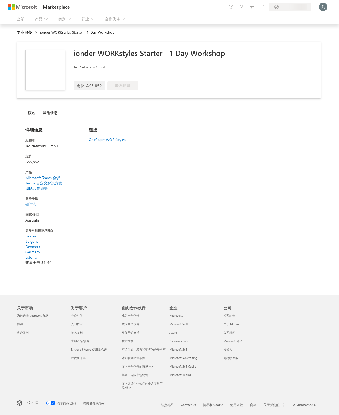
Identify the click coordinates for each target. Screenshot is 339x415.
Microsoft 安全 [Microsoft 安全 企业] (179, 324)
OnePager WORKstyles (107, 139)
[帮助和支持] (241, 7)
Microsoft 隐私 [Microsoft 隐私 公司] (233, 341)
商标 (253, 405)
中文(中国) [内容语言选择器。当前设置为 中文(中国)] (32, 402)
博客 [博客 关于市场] (20, 324)
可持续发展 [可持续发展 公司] (231, 358)
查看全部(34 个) (38, 262)
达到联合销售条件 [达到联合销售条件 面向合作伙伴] (133, 358)
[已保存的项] (252, 7)
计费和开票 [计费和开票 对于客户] (78, 358)
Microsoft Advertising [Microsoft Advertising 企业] (183, 358)
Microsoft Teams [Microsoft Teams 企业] (180, 375)
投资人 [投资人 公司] (228, 349)
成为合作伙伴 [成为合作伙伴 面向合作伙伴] (130, 315)
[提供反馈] (231, 7)
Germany (32, 251)
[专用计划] (262, 7)
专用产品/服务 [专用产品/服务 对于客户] (80, 341)
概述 (31, 112)
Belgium (31, 236)
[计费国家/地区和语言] (290, 7)
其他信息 (50, 112)
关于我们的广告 (275, 405)
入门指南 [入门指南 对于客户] (77, 324)
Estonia (31, 257)
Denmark (32, 246)
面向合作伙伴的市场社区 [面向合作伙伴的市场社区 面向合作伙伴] (138, 366)
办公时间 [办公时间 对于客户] (77, 315)
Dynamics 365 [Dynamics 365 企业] (179, 341)
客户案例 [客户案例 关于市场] (23, 332)
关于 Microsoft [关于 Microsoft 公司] (233, 324)
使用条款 (236, 405)
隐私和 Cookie (213, 405)
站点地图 (167, 405)
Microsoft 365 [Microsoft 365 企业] (178, 349)
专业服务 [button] (24, 32)
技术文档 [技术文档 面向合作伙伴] (127, 341)
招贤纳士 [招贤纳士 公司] (229, 315)
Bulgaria (31, 241)
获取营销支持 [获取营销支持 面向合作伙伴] (130, 332)
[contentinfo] (36, 32)
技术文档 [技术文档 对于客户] (77, 332)
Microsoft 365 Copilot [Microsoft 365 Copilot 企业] (183, 366)
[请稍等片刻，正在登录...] (323, 7)
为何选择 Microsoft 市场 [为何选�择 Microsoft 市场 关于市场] (32, 315)
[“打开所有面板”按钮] (17, 19)
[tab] (32, 112)
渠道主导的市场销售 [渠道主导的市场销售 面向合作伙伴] (135, 375)
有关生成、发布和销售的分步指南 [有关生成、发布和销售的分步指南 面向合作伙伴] (144, 349)
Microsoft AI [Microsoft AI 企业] (177, 315)
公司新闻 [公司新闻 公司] (229, 332)
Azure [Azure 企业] (173, 332)
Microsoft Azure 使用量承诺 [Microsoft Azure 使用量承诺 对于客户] (89, 349)
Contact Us (188, 405)
